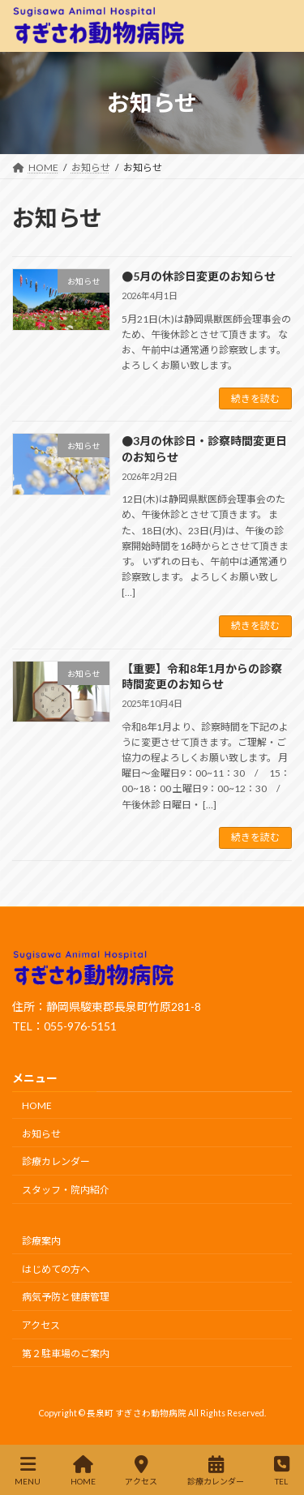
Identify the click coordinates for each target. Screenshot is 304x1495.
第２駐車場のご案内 (65, 1353)
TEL (281, 1470)
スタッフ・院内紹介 (65, 1190)
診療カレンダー (56, 1161)
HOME (37, 1105)
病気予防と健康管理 (65, 1297)
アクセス (41, 1325)
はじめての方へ (56, 1268)
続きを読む (255, 398)
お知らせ (41, 1133)
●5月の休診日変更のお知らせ (199, 276)
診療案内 (41, 1241)
